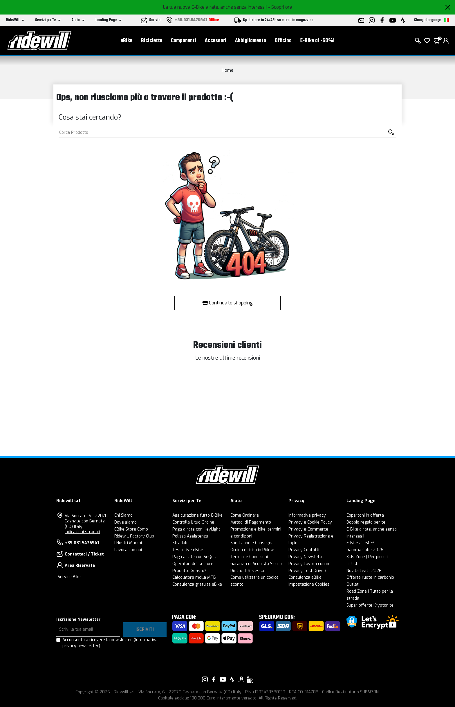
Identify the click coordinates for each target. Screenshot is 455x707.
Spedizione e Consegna (252, 543)
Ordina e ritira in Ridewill (253, 550)
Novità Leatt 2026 (364, 570)
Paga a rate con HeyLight (196, 529)
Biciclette (151, 41)
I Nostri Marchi (128, 543)
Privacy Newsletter (306, 557)
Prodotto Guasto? (189, 570)
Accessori (215, 41)
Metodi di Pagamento (250, 522)
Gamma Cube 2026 (364, 550)
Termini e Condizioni (249, 557)
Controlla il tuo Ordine (193, 522)
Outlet (352, 584)
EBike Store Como (131, 529)
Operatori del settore (192, 564)
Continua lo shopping (227, 303)
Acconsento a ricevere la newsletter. (110, 643)
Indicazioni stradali (82, 532)
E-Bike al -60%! (317, 41)
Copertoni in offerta (365, 515)
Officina (283, 41)
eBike (126, 41)
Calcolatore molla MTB (194, 577)
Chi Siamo (123, 515)
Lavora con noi (128, 550)
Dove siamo (125, 522)
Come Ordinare (244, 515)
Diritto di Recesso (247, 570)
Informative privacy (307, 515)
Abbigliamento (250, 41)
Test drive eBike (187, 550)
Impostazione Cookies (309, 584)
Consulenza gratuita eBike (197, 584)
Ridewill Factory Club (134, 536)
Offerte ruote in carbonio (370, 577)
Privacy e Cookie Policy (310, 522)
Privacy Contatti (303, 550)
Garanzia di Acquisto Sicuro (256, 564)
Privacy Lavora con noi (309, 564)
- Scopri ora (280, 7)
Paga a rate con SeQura (195, 557)
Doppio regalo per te (365, 522)
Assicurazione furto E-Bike (197, 515)
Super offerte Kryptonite (369, 605)
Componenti (183, 41)
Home (227, 70)
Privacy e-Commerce (308, 529)
